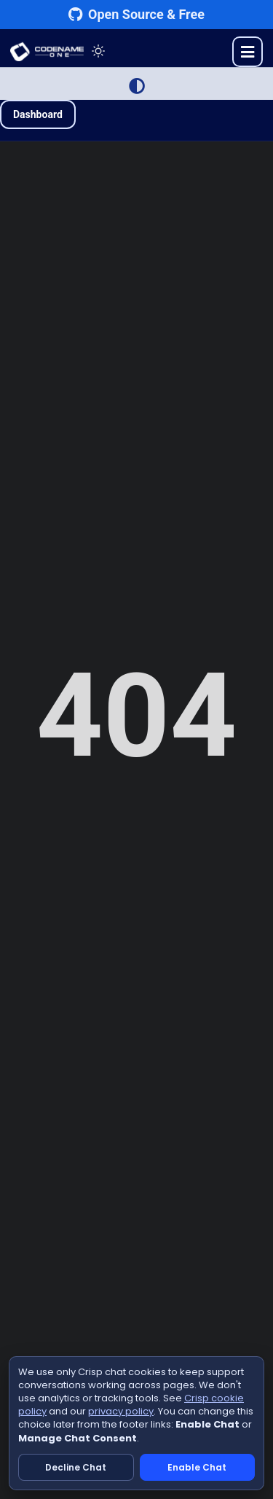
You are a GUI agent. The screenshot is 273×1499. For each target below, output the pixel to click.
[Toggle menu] (247, 51)
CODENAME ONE (47, 51)
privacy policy (121, 1411)
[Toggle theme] (98, 51)
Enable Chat (196, 1467)
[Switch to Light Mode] (136, 86)
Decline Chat (75, 1467)
